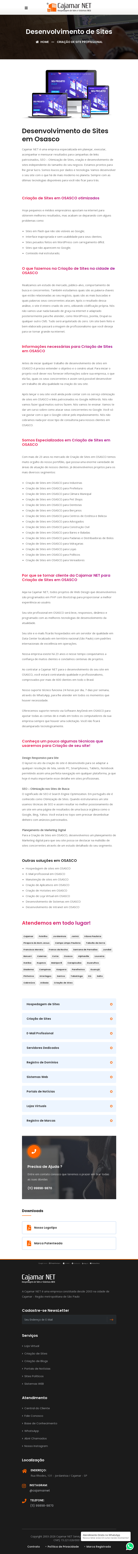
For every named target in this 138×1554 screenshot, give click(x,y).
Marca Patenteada (44, 1243)
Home (42, 42)
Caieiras (42, 956)
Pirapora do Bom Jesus (36, 942)
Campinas (45, 969)
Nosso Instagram (35, 1446)
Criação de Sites (63, 982)
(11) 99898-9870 (42, 1506)
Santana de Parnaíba (85, 949)
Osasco (68, 956)
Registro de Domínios (42, 1062)
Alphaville (83, 956)
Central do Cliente (36, 1408)
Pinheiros (28, 976)
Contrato (33, 1546)
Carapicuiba (74, 962)
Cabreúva (29, 982)
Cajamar (28, 936)
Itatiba (27, 962)
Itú (89, 976)
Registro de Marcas (41, 1121)
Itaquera (61, 969)
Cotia (55, 956)
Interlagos (45, 976)
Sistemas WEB (33, 1384)
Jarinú (75, 936)
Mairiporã (56, 962)
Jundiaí (107, 949)
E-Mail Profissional (40, 1033)
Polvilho (43, 936)
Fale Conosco (32, 1416)
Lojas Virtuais (36, 1106)
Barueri (27, 956)
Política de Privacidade (63, 1546)
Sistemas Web (37, 1077)
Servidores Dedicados (43, 1048)
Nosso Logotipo (42, 1227)
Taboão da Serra (95, 942)
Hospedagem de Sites (43, 1004)
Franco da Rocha (58, 949)
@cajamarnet (40, 1490)
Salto (100, 976)
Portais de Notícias (41, 1091)
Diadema (28, 969)
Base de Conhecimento (39, 1423)
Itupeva (41, 962)
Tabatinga (77, 976)
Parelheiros (78, 969)
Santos (61, 976)
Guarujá (95, 969)
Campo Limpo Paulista (67, 942)
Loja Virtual (30, 1346)
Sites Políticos (33, 1376)
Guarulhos (93, 962)
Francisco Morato (33, 949)
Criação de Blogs (35, 1361)
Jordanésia (59, 936)
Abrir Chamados (34, 1438)
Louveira (99, 956)
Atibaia (44, 982)
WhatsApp (30, 1431)
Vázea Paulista (92, 936)
